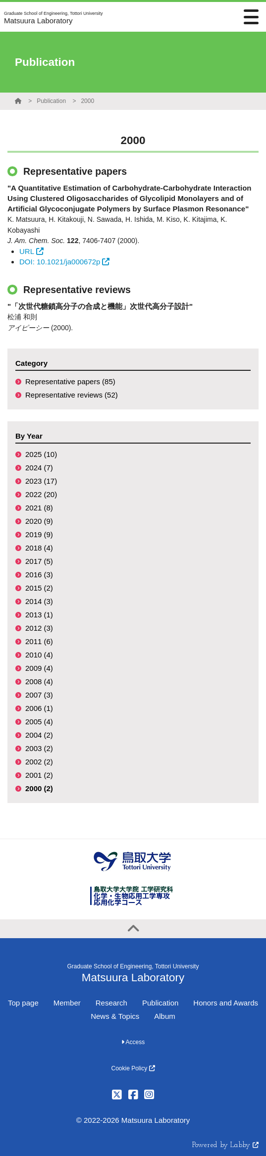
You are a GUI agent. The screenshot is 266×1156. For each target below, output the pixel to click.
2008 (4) (39, 681)
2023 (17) (41, 481)
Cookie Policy (133, 1068)
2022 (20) (41, 494)
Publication (51, 101)
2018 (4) (39, 548)
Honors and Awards (225, 1003)
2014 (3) (39, 601)
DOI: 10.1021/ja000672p (64, 261)
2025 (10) (41, 454)
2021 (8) (39, 507)
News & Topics (115, 1016)
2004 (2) (39, 735)
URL (31, 251)
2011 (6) (39, 641)
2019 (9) (39, 534)
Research (111, 1003)
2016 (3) (39, 574)
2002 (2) (39, 761)
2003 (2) (39, 748)
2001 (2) (39, 775)
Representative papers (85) (70, 381)
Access (133, 1042)
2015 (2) (39, 588)
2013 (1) (39, 614)
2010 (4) (39, 655)
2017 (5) (39, 561)
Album (164, 1016)
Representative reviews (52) (71, 395)
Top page (23, 1003)
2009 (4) (39, 668)
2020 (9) (39, 521)
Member (67, 1003)
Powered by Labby (225, 1145)
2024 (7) (39, 467)
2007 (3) (39, 695)
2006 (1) (39, 708)
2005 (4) (39, 721)
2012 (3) (39, 628)
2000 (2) (39, 788)
